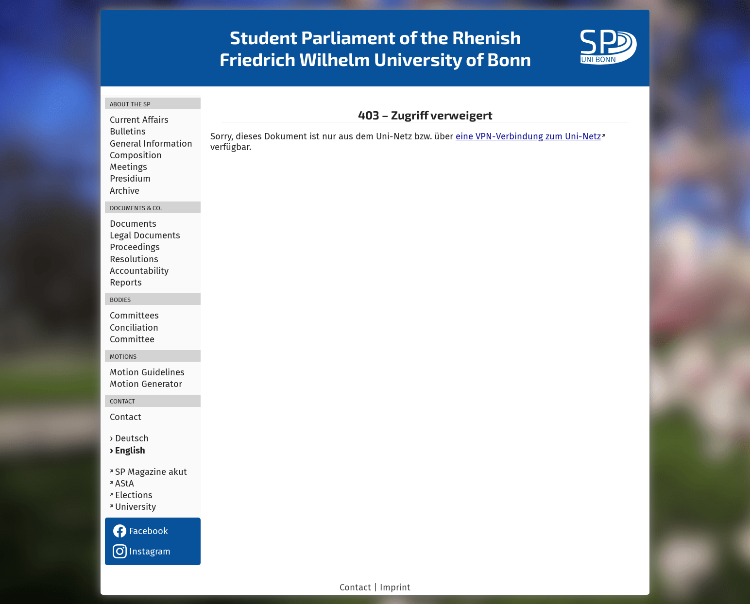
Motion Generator (146, 384)
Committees (134, 315)
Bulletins (128, 131)
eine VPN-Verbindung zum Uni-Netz (528, 136)
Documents (133, 223)
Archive (124, 190)
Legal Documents (145, 235)
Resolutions (134, 259)
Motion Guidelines (147, 372)
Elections (134, 495)
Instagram (141, 551)
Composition (136, 155)
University (135, 507)
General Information (151, 143)
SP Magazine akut (151, 472)
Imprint (395, 587)
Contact (125, 417)
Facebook (140, 531)
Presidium (130, 178)
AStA (124, 483)
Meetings (128, 167)
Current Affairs (139, 120)
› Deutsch (129, 438)
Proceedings (135, 247)
